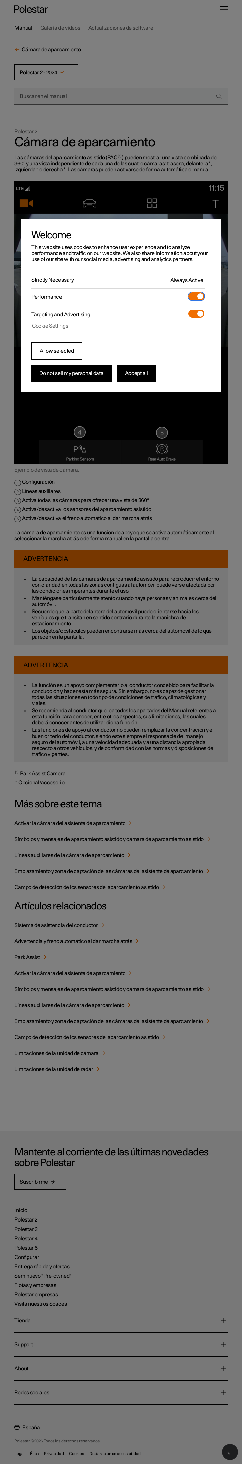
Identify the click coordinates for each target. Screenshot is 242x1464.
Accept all (136, 373)
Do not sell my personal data (71, 373)
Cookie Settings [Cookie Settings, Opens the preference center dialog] (50, 326)
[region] (121, 305)
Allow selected (57, 351)
